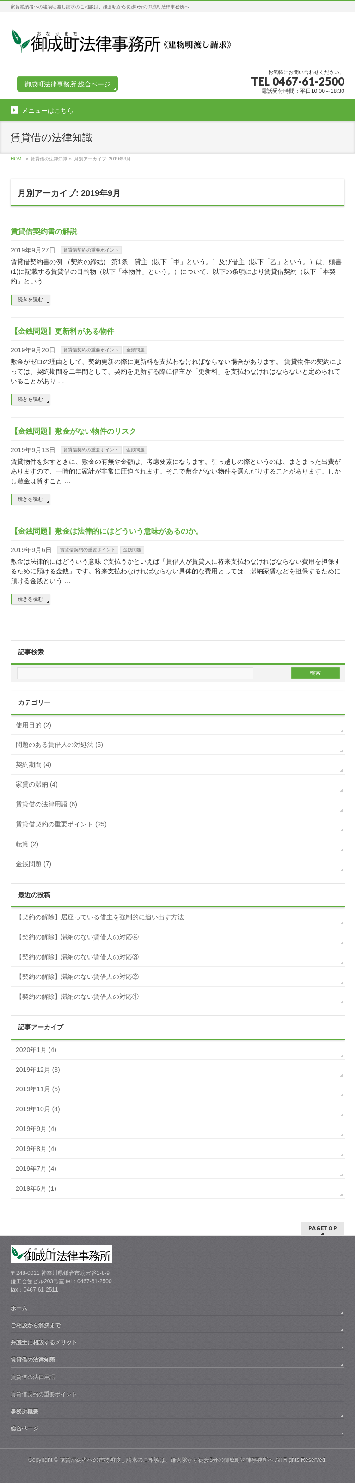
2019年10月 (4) (38, 1109)
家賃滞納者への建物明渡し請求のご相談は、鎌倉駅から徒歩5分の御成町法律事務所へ (167, 1460)
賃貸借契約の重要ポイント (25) (61, 824)
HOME (17, 158)
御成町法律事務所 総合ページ (67, 84)
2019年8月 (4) (36, 1148)
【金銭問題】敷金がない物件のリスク (73, 431)
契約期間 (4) (33, 764)
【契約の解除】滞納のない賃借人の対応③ (77, 956)
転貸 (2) (27, 844)
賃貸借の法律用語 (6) (46, 804)
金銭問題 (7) (33, 864)
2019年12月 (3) (38, 1069)
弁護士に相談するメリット (44, 1342)
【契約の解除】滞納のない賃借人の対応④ (77, 937)
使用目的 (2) (33, 725)
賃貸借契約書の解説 (44, 231)
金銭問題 (135, 349)
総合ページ (24, 1428)
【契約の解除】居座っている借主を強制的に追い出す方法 (100, 917)
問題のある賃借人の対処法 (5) (59, 744)
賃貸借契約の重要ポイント (91, 249)
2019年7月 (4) (36, 1168)
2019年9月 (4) (36, 1128)
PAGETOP (322, 1228)
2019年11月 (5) (38, 1089)
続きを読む (30, 299)
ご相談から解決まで (36, 1325)
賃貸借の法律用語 (33, 1377)
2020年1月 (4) (36, 1049)
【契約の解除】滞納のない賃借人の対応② (77, 976)
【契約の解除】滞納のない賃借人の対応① (77, 996)
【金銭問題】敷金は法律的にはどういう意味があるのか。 (107, 531)
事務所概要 (24, 1411)
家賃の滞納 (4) (37, 784)
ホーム (19, 1308)
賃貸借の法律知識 (33, 1359)
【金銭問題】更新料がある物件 (62, 331)
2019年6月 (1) (36, 1188)
